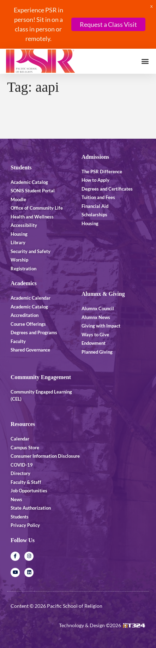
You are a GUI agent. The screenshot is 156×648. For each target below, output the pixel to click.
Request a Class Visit (108, 24)
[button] (145, 61)
